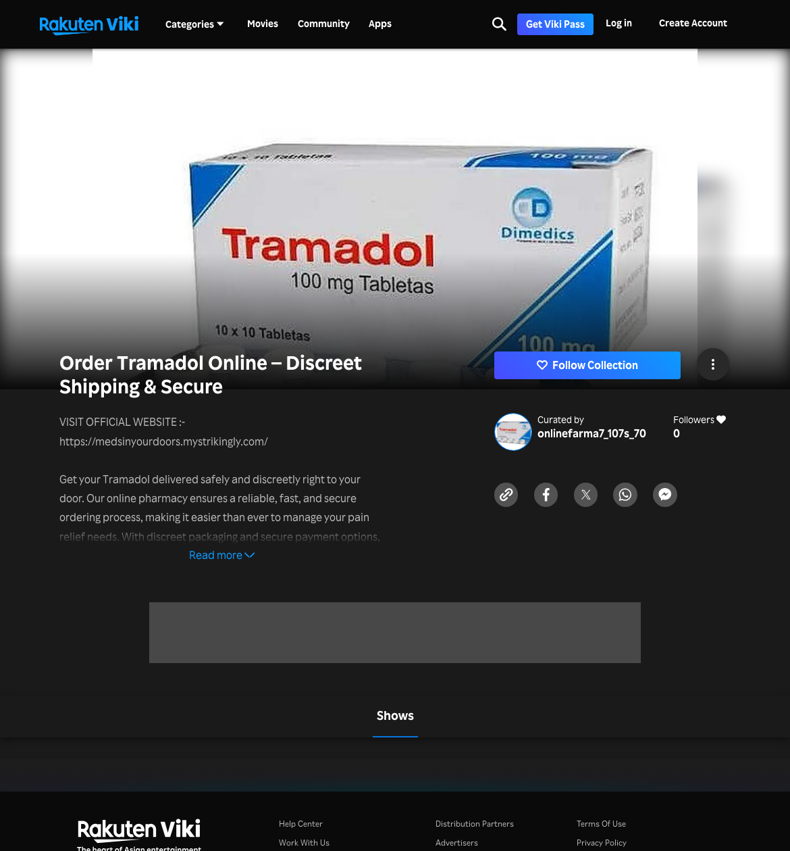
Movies (262, 23)
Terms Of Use (601, 824)
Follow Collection (587, 365)
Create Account (693, 22)
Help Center (301, 824)
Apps (380, 23)
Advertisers (457, 842)
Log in (619, 22)
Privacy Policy (602, 842)
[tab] (395, 716)
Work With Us (304, 842)
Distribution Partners (475, 824)
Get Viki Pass (555, 24)
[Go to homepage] (89, 24)
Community (324, 23)
